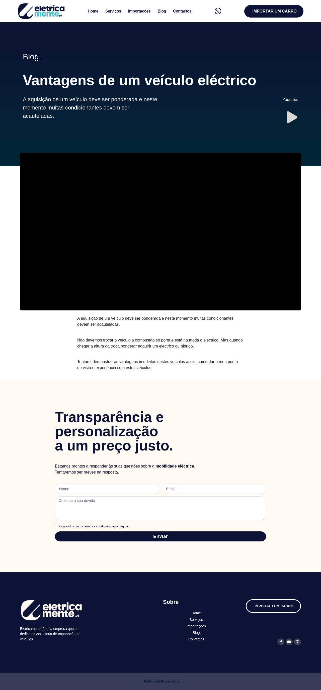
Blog (161, 11)
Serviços (113, 11)
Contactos (182, 11)
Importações (139, 11)
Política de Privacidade (161, 681)
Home (93, 11)
